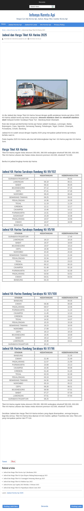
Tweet (4, 462)
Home (3, 24)
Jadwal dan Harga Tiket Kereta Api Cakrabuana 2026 (20, 472)
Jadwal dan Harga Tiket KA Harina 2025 (24, 35)
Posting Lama (76, 506)
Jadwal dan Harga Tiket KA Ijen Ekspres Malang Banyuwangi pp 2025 (25, 475)
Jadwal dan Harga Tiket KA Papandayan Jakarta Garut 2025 (22, 488)
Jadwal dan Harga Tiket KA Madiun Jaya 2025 (18, 481)
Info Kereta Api (45, 25)
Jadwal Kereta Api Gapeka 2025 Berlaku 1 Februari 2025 (21, 485)
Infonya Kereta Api (42, 15)
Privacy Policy (59, 25)
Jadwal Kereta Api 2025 (14, 30)
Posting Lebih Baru (11, 506)
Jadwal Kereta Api (15, 25)
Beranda (42, 2)
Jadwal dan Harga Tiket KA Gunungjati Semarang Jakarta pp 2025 (24, 478)
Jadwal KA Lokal (31, 25)
